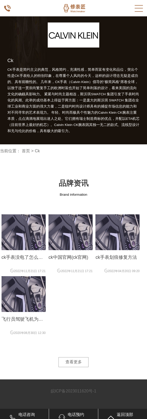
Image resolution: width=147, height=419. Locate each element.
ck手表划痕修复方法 (116, 257)
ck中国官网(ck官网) (68, 257)
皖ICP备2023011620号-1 (73, 391)
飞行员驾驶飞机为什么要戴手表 (22, 319)
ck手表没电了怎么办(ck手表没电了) (22, 257)
